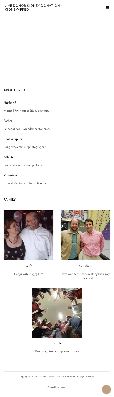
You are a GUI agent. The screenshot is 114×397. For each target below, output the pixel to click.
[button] (107, 7)
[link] (41, 9)
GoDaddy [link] (62, 387)
